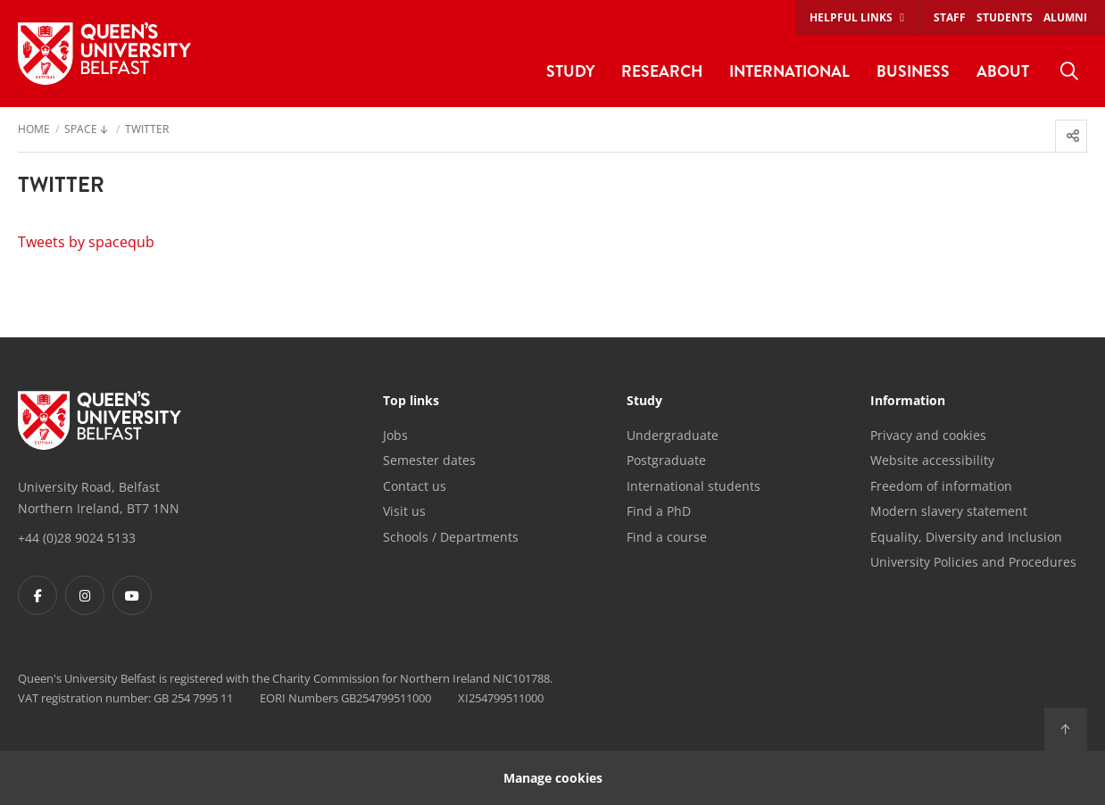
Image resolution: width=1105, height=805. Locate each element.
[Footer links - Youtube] (132, 595)
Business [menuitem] (913, 71)
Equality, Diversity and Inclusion (966, 536)
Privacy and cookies (928, 435)
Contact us (414, 485)
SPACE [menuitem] (80, 130)
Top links (411, 401)
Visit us (404, 510)
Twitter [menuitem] (147, 130)
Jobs (395, 435)
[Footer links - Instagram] (84, 595)
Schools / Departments (451, 536)
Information (907, 401)
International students (693, 485)
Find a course (667, 536)
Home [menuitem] (34, 130)
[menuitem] (1069, 71)
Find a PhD (659, 510)
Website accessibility (932, 460)
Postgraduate (666, 460)
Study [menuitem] (570, 71)
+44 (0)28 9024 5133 (77, 537)
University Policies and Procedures (973, 561)
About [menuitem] (1002, 71)
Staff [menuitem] (950, 17)
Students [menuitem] (1004, 17)
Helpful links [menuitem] (851, 17)
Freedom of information (941, 485)
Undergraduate (673, 435)
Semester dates (429, 460)
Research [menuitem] (661, 71)
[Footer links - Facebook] (37, 595)
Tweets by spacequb (86, 242)
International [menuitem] (789, 71)
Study (644, 401)
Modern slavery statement (948, 510)
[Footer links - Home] (99, 420)
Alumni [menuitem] (1065, 17)
